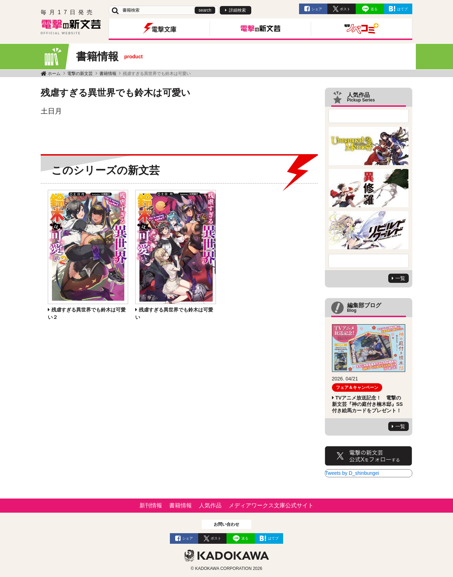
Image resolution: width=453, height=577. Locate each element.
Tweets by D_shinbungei (352, 473)
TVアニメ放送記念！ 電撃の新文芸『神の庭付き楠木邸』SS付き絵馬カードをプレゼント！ (367, 404)
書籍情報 (107, 73)
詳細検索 (237, 10)
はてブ (402, 9)
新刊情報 (150, 505)
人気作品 (210, 505)
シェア (316, 9)
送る (374, 9)
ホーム (54, 73)
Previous (368, 116)
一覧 (400, 278)
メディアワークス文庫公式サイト (271, 505)
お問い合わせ (226, 524)
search (205, 10)
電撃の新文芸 (80, 73)
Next (368, 261)
